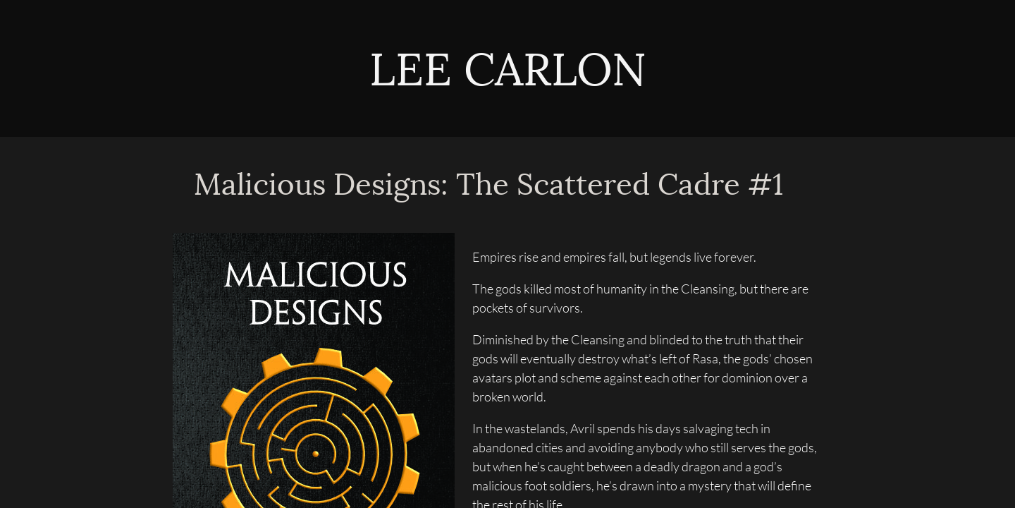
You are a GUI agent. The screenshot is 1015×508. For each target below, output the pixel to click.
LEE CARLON (507, 72)
